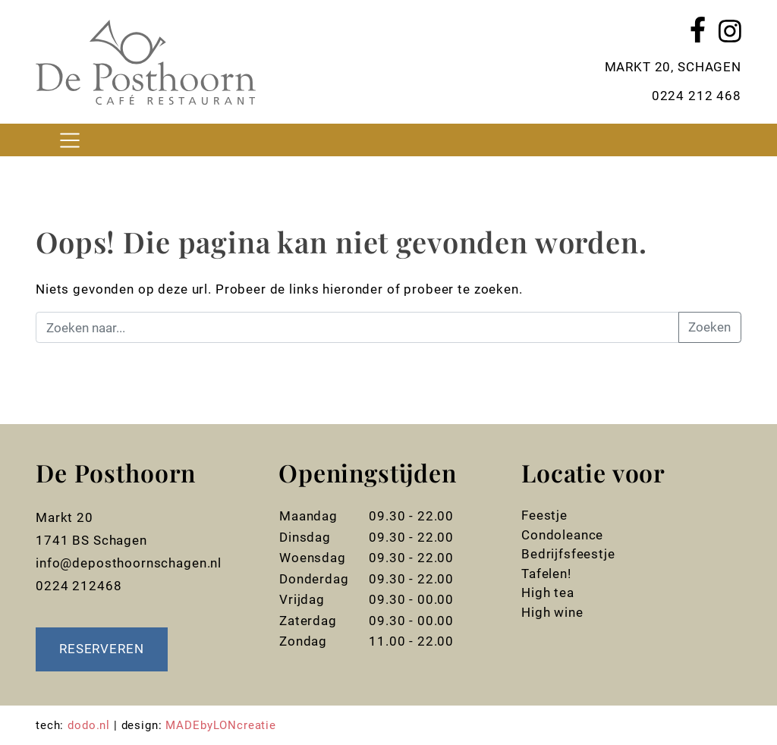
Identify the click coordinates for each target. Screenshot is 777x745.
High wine (552, 612)
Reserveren (101, 648)
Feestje (544, 515)
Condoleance (562, 534)
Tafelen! (546, 573)
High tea (547, 592)
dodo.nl (89, 725)
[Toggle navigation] (69, 140)
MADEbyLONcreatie (220, 725)
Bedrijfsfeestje (568, 553)
